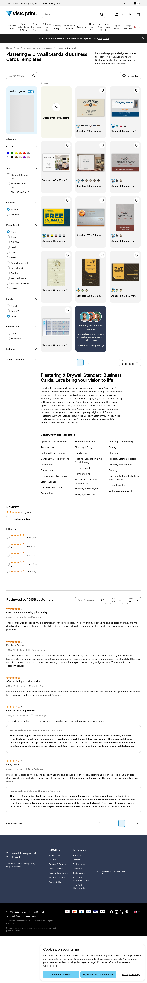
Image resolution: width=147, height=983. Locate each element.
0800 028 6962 (12, 915)
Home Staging (82, 477)
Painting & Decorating (121, 445)
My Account (54, 858)
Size (8, 171)
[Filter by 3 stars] (8, 558)
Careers (76, 863)
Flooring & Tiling (83, 450)
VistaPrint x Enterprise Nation (81, 882)
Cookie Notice (51, 965)
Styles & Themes (15, 362)
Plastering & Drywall (66, 48)
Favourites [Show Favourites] (130, 79)
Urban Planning (117, 488)
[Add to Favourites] (102, 94)
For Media (77, 872)
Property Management (121, 468)
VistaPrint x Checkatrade (79, 890)
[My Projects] (116, 14)
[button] (71, 366)
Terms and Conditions (15, 919)
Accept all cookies (61, 974)
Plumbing (114, 456)
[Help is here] (109, 14)
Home (9, 48)
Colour (10, 149)
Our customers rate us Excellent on (110, 876)
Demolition (47, 468)
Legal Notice (31, 919)
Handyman (81, 456)
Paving (112, 450)
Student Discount (57, 881)
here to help (23, 867)
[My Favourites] (123, 14)
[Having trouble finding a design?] (90, 332)
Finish (9, 302)
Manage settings (131, 974)
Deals (137, 27)
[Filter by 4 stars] (8, 549)
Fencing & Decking (85, 445)
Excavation (47, 496)
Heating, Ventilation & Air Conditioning (88, 464)
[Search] (102, 14)
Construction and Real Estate (38, 48)
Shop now (103, 38)
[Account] (130, 14)
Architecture (47, 450)
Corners (10, 206)
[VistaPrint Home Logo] (21, 14)
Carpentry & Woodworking (55, 462)
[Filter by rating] (116, 603)
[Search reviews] (89, 603)
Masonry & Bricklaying (87, 492)
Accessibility (55, 885)
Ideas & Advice (56, 872)
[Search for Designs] (34, 79)
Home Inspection (84, 471)
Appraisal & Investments (54, 445)
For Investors (79, 867)
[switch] (134, 3)
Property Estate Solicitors (122, 462)
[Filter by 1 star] (8, 574)
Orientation (12, 330)
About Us (77, 858)
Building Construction (53, 456)
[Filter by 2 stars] (8, 567)
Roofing (113, 473)
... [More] (18, 48)
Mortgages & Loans (85, 497)
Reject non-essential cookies (98, 974)
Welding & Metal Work (121, 494)
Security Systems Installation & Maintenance (124, 481)
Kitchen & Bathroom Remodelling (86, 484)
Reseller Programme (58, 876)
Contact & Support (58, 867)
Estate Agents (48, 485)
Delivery (53, 863)
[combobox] (71, 14)
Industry (11, 352)
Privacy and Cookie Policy (37, 915)
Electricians (47, 473)
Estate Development (52, 490)
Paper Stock (13, 228)
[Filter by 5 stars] (8, 540)
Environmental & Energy (54, 479)
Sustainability (79, 876)
